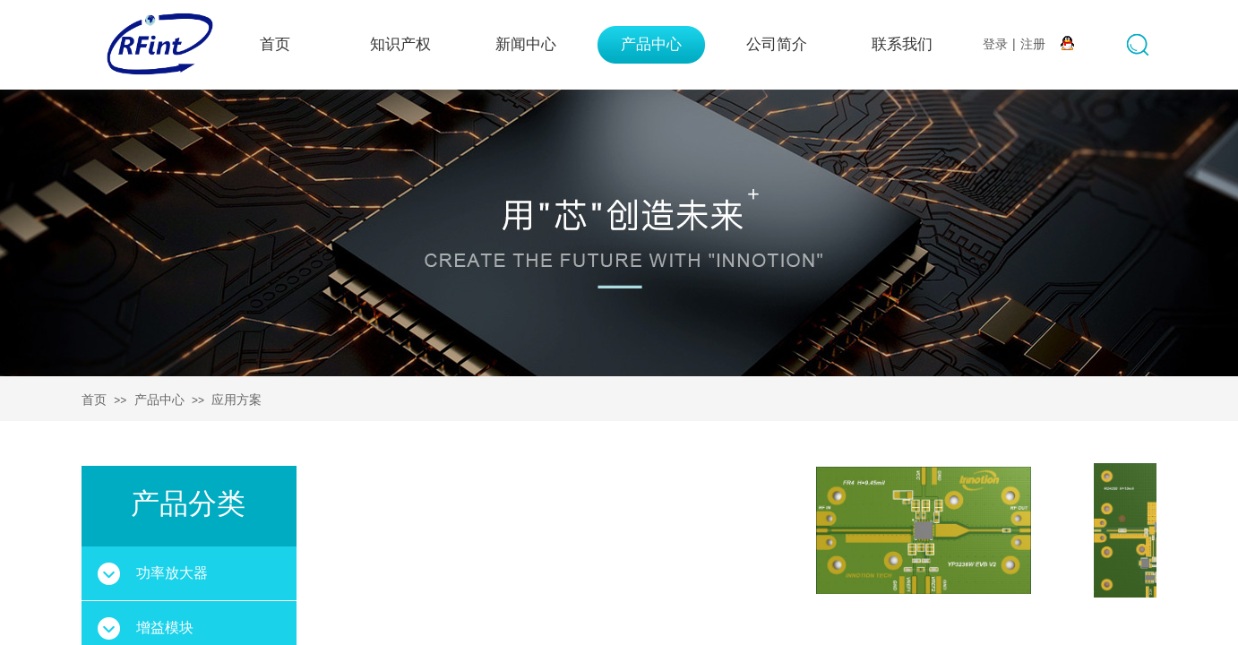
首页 (275, 44)
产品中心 (651, 44)
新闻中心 (525, 44)
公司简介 (776, 44)
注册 (1032, 44)
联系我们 (902, 44)
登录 (995, 44)
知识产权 (400, 44)
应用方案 (236, 399)
